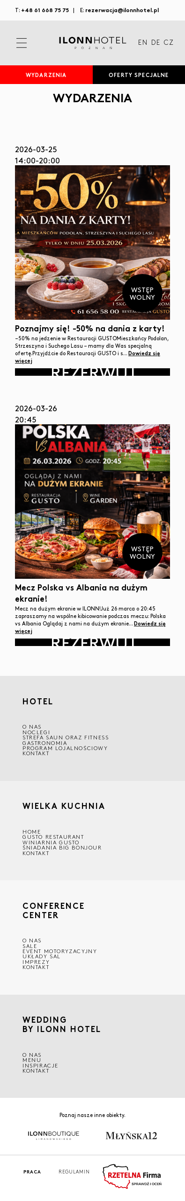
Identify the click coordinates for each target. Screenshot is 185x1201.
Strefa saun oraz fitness (65, 737)
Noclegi (36, 732)
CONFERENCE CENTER (53, 910)
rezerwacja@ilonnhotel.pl (122, 10)
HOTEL (37, 701)
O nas (32, 1054)
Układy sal (41, 956)
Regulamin (74, 1171)
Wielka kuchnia (63, 806)
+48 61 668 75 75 (45, 10)
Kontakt (35, 753)
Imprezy (36, 961)
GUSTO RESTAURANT (53, 836)
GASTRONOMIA (44, 742)
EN (143, 43)
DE (155, 43)
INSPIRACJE (40, 1065)
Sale (29, 945)
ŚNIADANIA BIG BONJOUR (62, 847)
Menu (31, 1059)
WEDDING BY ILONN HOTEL (61, 1024)
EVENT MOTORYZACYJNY (59, 951)
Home (31, 831)
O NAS (32, 726)
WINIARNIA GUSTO (51, 842)
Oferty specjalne (139, 74)
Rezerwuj (93, 372)
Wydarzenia (46, 74)
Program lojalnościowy (65, 748)
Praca (32, 1171)
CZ (169, 43)
